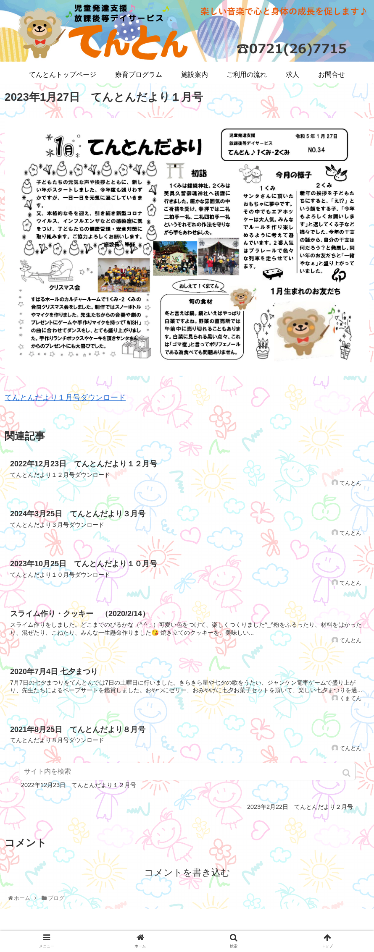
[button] (347, 773)
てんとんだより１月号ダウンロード (65, 397)
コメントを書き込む (187, 872)
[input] (187, 771)
